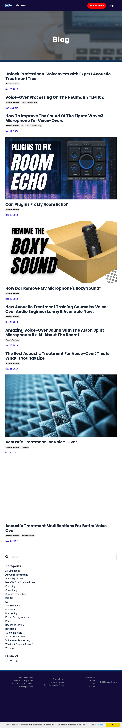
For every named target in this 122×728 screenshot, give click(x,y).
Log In (112, 5)
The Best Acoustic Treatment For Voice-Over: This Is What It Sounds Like (54, 386)
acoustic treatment (12, 86)
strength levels (13, 667)
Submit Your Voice (25, 713)
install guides (12, 640)
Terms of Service (57, 717)
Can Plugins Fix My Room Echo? (44, 216)
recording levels (14, 660)
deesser (9, 633)
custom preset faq (15, 629)
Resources (90, 713)
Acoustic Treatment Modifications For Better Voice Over (60, 562)
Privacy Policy (58, 714)
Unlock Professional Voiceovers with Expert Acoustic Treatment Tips (58, 77)
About (92, 716)
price (8, 656)
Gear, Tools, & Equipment (22, 719)
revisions (10, 664)
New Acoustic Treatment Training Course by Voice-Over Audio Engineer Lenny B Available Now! (60, 333)
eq (22, 137)
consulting (25, 480)
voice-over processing (29, 111)
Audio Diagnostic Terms (54, 720)
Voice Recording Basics (23, 716)
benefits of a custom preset (20, 617)
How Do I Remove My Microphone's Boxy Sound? (54, 304)
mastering (10, 644)
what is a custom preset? (19, 679)
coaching (10, 621)
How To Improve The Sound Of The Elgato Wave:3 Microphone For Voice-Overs (55, 128)
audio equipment (14, 613)
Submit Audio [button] (97, 5)
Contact (92, 719)
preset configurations (17, 652)
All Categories (12, 606)
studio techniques (27, 571)
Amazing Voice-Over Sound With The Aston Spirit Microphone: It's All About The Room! (59, 361)
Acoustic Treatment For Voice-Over (49, 474)
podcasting (11, 648)
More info (99, 725)
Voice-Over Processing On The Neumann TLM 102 (56, 103)
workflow (10, 683)
